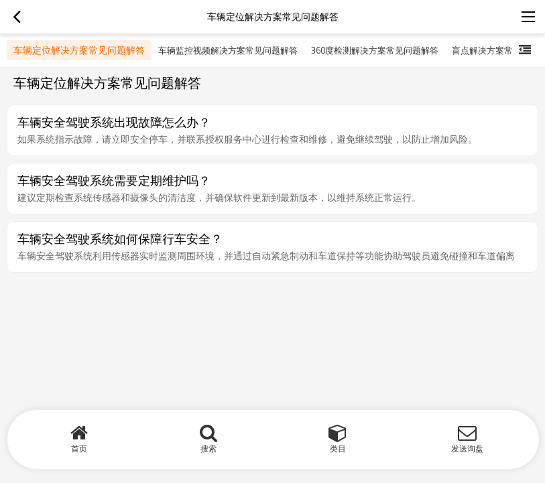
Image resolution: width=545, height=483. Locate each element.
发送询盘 (467, 448)
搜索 (208, 448)
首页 (79, 448)
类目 (338, 448)
